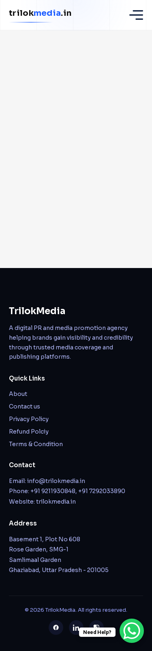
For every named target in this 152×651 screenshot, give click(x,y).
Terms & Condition (36, 444)
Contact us (24, 406)
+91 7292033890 (101, 491)
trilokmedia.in (56, 501)
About (18, 394)
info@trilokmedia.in (56, 481)
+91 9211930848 (52, 491)
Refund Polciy (29, 431)
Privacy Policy (29, 419)
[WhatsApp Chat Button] (132, 631)
